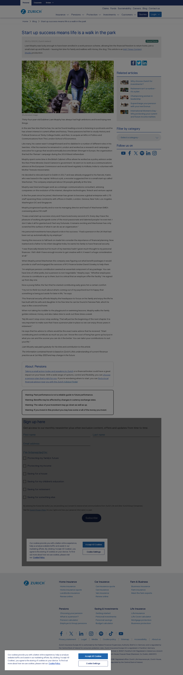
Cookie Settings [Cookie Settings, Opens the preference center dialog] (93, 663)
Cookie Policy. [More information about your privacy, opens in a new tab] (54, 663)
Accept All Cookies (93, 656)
